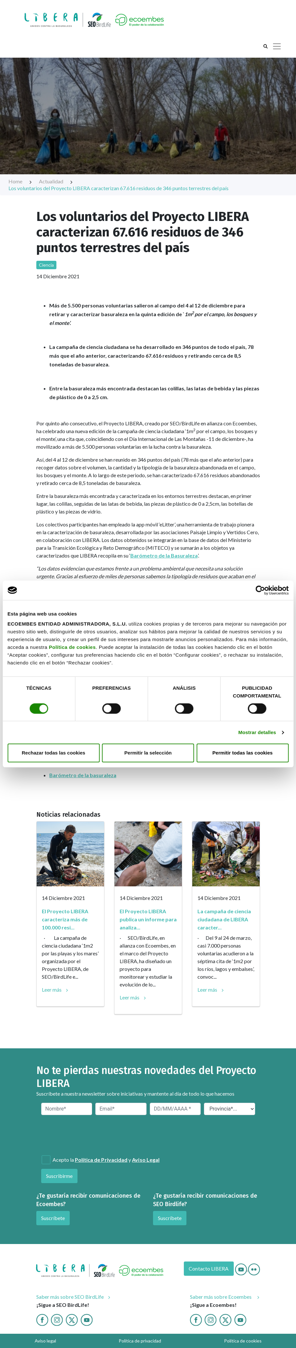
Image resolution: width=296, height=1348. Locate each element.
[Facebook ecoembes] (196, 1319)
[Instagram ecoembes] (211, 1319)
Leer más (52, 989)
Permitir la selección (148, 752)
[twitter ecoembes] (225, 1319)
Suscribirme (59, 1176)
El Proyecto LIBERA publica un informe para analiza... (148, 919)
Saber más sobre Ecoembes (221, 1297)
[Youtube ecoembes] (240, 1319)
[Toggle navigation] (277, 46)
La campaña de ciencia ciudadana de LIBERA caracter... (224, 919)
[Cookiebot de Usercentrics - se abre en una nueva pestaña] (260, 590)
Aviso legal (45, 1340)
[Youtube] (241, 1268)
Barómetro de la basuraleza (82, 775)
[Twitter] (72, 1319)
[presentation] (76, 1134)
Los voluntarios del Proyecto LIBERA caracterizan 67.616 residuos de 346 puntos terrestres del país (118, 188)
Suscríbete (53, 1218)
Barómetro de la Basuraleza (164, 555)
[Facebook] (42, 1319)
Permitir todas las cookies (242, 752)
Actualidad (56, 181)
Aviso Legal (146, 1160)
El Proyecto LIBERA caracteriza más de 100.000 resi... (65, 919)
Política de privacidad (140, 1340)
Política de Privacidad (101, 1160)
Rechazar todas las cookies (53, 752)
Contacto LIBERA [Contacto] (209, 1268)
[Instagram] (57, 1319)
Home (20, 181)
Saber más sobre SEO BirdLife (70, 1297)
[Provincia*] (229, 1109)
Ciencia (46, 265)
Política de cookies (72, 647)
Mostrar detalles (257, 732)
